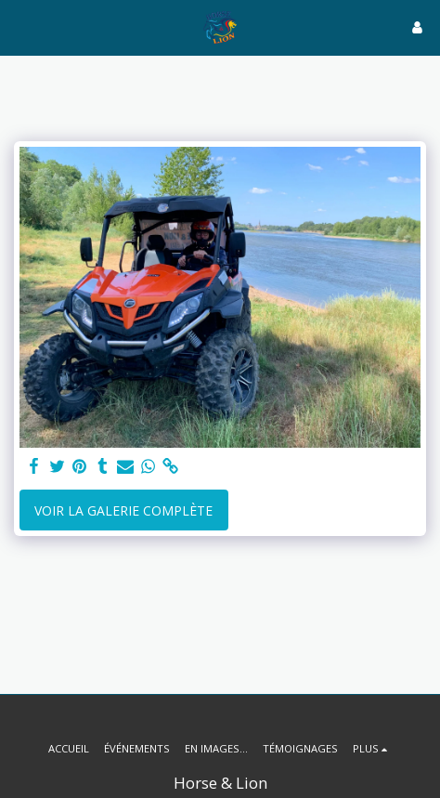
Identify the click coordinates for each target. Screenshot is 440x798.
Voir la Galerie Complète (123, 510)
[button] (20, 26)
